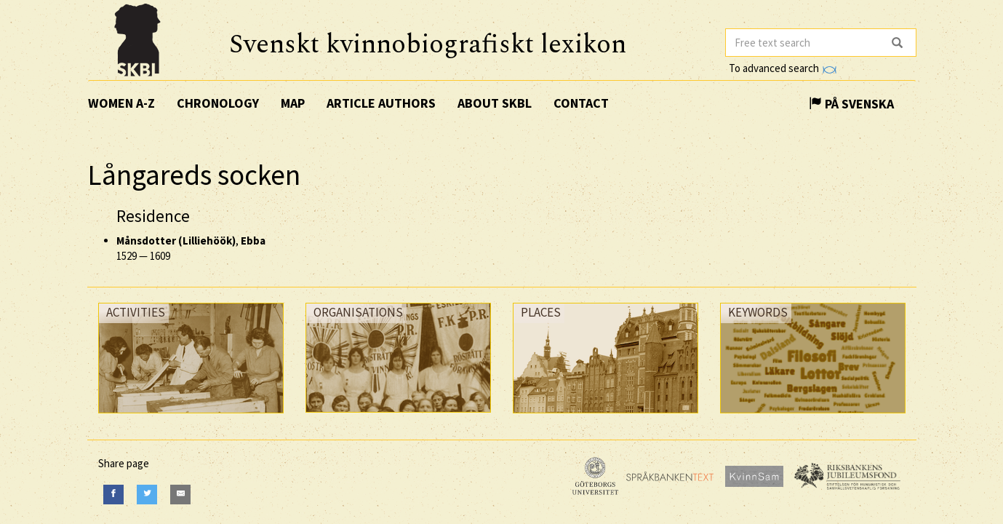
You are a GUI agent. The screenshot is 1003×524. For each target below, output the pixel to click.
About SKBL (494, 103)
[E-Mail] (180, 494)
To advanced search (782, 68)
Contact (581, 103)
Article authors (381, 103)
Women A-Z (121, 103)
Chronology (218, 103)
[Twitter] (147, 494)
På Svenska (851, 103)
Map (293, 103)
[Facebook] (113, 494)
